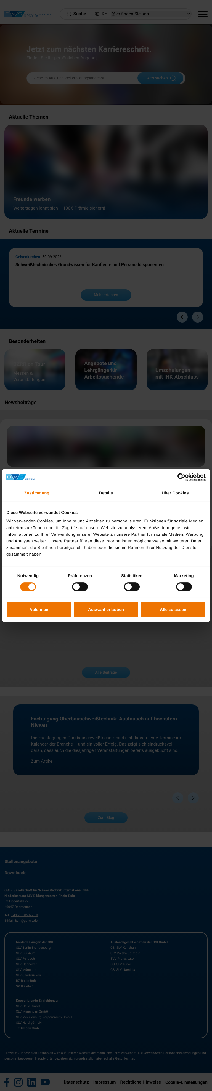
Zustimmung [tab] (36, 493)
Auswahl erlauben (106, 609)
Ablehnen (38, 609)
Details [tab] (106, 493)
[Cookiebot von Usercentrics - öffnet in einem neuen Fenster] (181, 477)
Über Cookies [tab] (175, 493)
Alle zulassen (173, 609)
